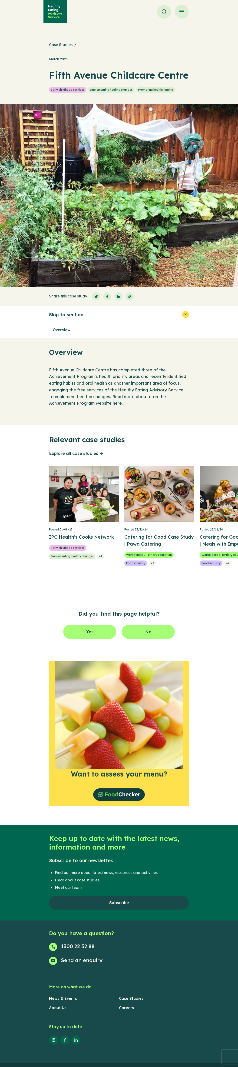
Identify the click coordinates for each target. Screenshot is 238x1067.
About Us (57, 1007)
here (117, 403)
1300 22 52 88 (78, 946)
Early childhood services (67, 89)
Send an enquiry (81, 960)
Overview (61, 329)
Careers (126, 1007)
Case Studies (61, 44)
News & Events (63, 998)
